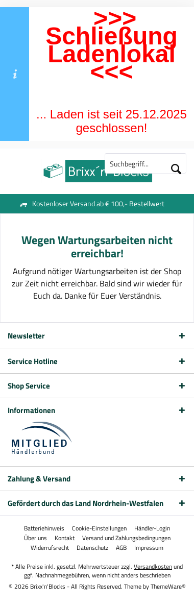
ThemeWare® (168, 586)
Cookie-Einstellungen (99, 528)
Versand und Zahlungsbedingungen (126, 538)
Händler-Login (152, 528)
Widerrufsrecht (50, 548)
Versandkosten (153, 566)
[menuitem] (44, 528)
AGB (121, 548)
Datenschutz (92, 548)
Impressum (148, 548)
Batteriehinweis (44, 528)
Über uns (35, 538)
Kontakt (65, 538)
